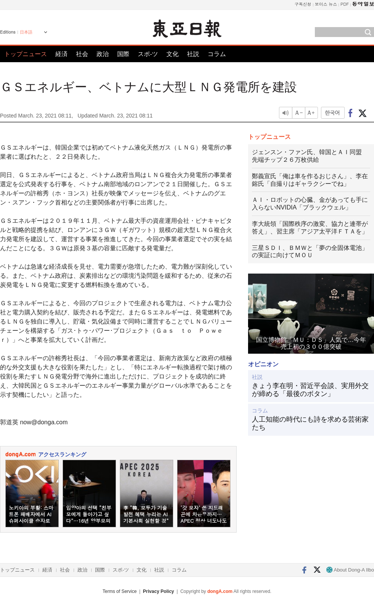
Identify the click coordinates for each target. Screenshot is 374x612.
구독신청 (303, 4)
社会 (82, 54)
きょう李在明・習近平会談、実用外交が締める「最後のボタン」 (310, 390)
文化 (172, 54)
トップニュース (25, 54)
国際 (123, 54)
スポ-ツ (148, 54)
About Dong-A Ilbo (350, 570)
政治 (103, 54)
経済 (61, 54)
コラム (217, 54)
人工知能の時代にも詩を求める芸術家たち (310, 424)
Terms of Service (120, 591)
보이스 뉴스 (326, 4)
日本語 (26, 32)
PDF (344, 4)
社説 (193, 54)
